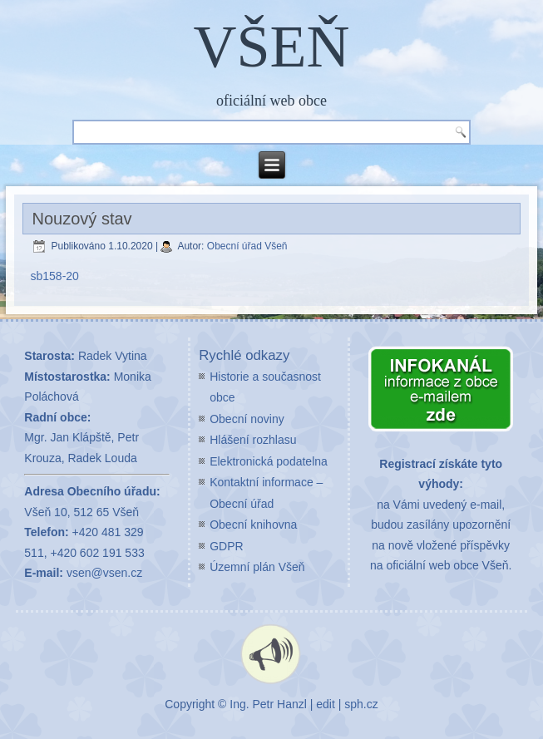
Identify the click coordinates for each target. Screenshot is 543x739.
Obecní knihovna (253, 524)
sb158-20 (55, 276)
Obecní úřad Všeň (247, 246)
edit (325, 704)
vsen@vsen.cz (104, 572)
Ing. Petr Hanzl (268, 704)
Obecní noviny (247, 419)
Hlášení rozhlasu (253, 439)
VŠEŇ (271, 46)
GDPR (226, 546)
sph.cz (361, 704)
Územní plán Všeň (257, 567)
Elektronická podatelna (269, 461)
